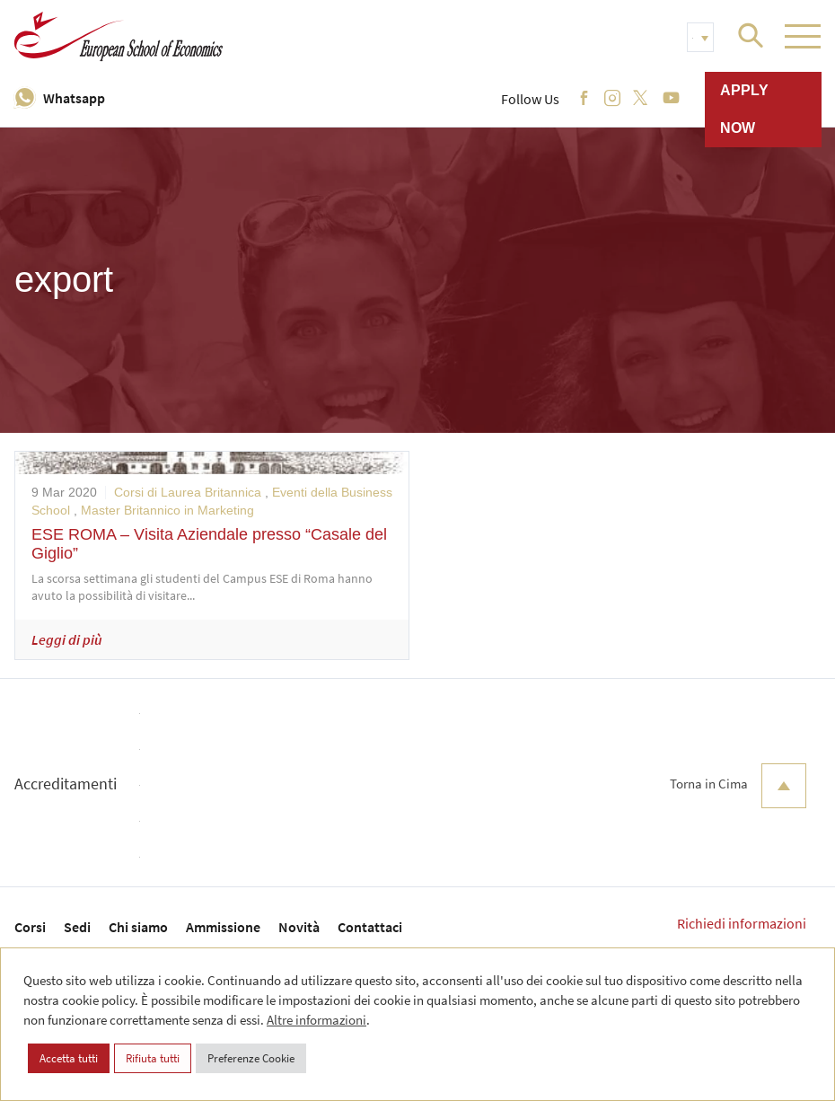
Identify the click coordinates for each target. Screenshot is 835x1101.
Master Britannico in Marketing (167, 510)
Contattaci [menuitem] (370, 927)
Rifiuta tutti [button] (153, 1058)
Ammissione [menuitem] (223, 927)
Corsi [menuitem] (30, 927)
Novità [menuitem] (299, 927)
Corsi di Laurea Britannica (187, 492)
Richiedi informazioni (741, 923)
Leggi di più (66, 639)
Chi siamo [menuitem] (138, 927)
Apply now (744, 109)
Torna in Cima (738, 785)
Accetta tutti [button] (69, 1058)
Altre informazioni (316, 1019)
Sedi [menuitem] (77, 927)
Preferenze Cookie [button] (250, 1058)
